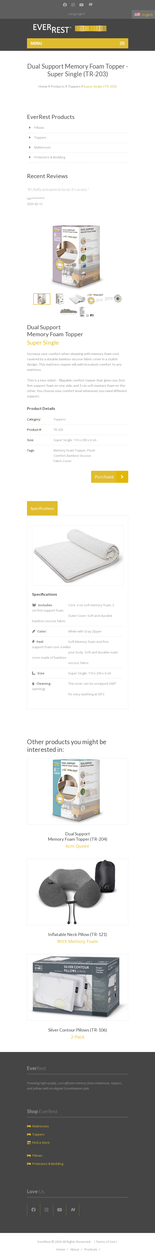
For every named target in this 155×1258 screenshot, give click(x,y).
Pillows (39, 127)
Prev (30, 299)
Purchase (111, 477)
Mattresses (42, 147)
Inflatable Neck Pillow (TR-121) (77, 934)
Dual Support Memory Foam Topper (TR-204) (77, 836)
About (74, 1249)
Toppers (74, 86)
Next (125, 299)
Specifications (42, 508)
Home (43, 86)
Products (58, 86)
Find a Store (41, 1142)
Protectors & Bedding (49, 157)
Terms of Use (105, 1241)
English (143, 15)
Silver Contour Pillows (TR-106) (77, 1029)
